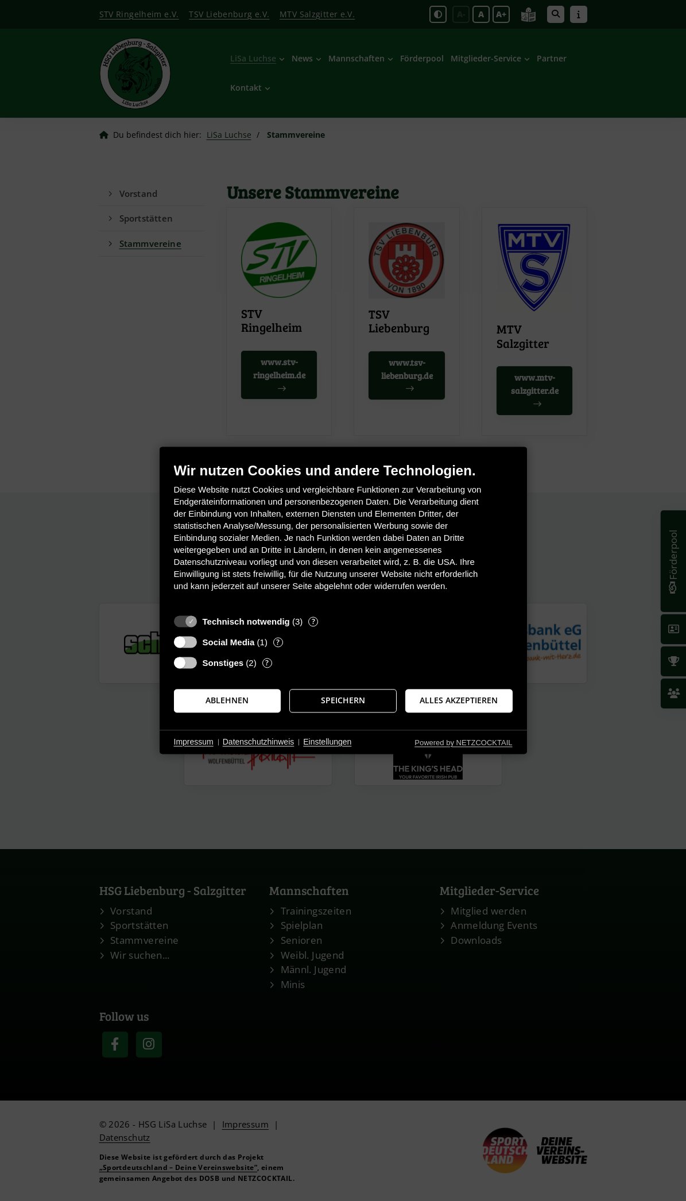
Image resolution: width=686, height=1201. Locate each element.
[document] (343, 535)
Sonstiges (223, 663)
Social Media (229, 642)
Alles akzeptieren (459, 700)
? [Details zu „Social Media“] (278, 642)
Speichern (343, 700)
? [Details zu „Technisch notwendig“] (313, 621)
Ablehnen (227, 700)
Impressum (194, 741)
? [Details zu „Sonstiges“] (267, 663)
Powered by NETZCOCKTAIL (463, 742)
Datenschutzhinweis (258, 741)
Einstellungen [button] (327, 741)
